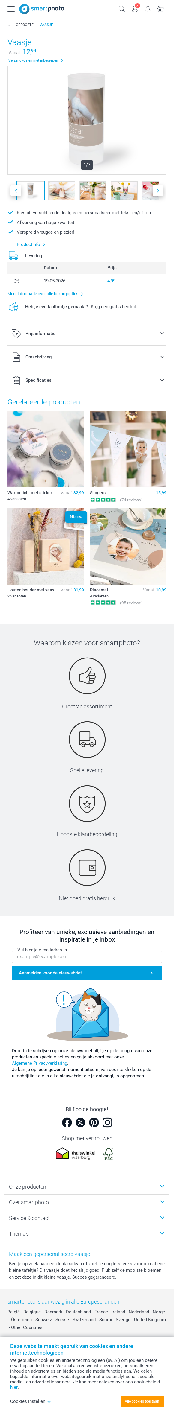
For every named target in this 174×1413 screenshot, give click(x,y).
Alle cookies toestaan (142, 1401)
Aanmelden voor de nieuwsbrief (50, 973)
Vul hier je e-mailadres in (42, 950)
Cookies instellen (30, 1401)
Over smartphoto (29, 1202)
